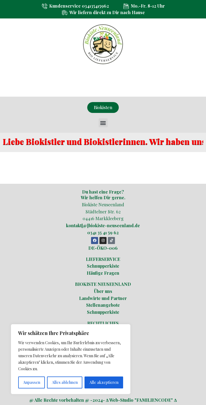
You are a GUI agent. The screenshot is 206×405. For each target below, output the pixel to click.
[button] (103, 122)
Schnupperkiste (103, 266)
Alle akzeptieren (103, 382)
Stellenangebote (103, 305)
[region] (70, 359)
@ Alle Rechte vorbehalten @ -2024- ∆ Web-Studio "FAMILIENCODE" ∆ (103, 400)
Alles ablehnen (65, 382)
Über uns (103, 291)
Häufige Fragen (103, 273)
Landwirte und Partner (103, 298)
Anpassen (31, 382)
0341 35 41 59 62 (103, 232)
